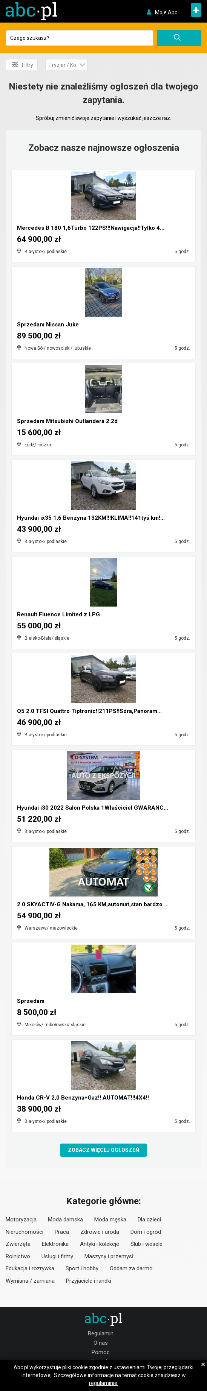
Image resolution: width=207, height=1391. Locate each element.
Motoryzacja (21, 1219)
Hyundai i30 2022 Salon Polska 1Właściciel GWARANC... (92, 807)
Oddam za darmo (131, 1268)
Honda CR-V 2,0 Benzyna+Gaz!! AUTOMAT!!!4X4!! (83, 1097)
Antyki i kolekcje (99, 1244)
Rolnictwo (18, 1256)
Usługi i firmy (57, 1256)
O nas (101, 1342)
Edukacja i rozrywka (30, 1268)
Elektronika (55, 1244)
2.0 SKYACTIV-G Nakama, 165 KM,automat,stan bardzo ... (93, 904)
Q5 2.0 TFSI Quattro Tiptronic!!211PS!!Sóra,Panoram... (89, 711)
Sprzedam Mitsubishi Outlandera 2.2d (67, 421)
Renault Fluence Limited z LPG (58, 614)
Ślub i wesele (146, 1244)
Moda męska (110, 1219)
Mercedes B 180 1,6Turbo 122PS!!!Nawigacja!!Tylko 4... (90, 228)
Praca (62, 1232)
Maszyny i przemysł (108, 1256)
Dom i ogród (145, 1232)
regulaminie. (103, 1383)
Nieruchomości (24, 1232)
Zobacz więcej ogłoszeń (103, 1150)
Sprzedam (30, 1001)
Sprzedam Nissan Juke (48, 324)
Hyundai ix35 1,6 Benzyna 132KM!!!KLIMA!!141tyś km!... (91, 517)
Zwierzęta (18, 1244)
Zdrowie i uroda (99, 1232)
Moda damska (65, 1219)
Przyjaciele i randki (88, 1280)
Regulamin (100, 1333)
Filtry (22, 64)
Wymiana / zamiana (30, 1280)
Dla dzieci (149, 1219)
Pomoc (101, 1352)
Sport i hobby (82, 1268)
